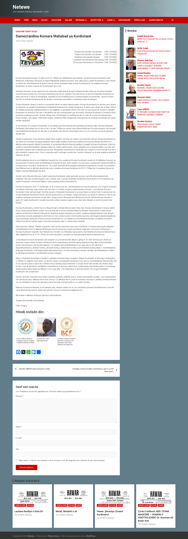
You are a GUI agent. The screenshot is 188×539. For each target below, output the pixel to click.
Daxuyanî (56, 20)
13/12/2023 (143, 524)
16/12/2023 (60, 515)
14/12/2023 (101, 518)
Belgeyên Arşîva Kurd (26, 480)
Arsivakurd (125, 20)
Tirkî (26, 20)
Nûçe (35, 20)
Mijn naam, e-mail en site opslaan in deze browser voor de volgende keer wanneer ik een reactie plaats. (62, 460)
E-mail (19, 438)
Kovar (30, 505)
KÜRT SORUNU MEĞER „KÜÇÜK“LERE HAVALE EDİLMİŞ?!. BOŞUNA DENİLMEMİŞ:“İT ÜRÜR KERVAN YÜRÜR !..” (154, 66)
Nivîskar (80, 20)
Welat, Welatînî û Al (66, 511)
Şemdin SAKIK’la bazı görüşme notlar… (35, 369)
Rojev (44, 20)
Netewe (21, 7)
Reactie (19, 396)
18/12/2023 (19, 515)
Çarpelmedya (156, 20)
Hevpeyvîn (95, 20)
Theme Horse (53, 536)
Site (17, 449)
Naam (19, 427)
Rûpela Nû (139, 20)
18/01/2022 (20, 41)
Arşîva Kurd (20, 505)
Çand (110, 20)
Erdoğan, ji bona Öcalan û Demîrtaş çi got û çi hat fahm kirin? (93, 370)
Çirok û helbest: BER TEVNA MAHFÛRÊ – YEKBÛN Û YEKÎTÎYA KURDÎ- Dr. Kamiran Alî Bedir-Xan (155, 516)
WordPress (90, 536)
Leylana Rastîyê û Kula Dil (29, 511)
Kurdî (17, 20)
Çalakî (68, 20)
